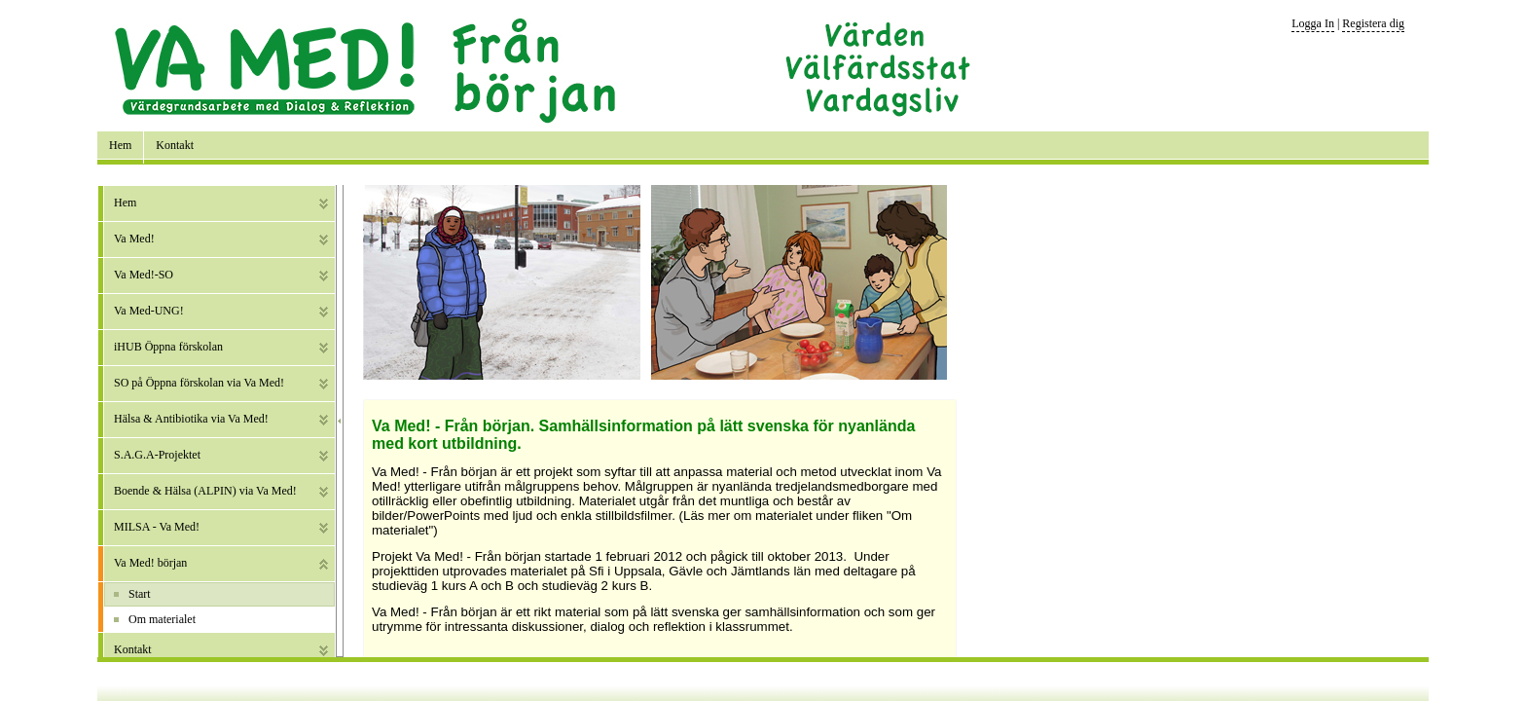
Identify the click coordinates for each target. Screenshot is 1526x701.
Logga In (1312, 23)
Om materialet (162, 619)
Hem (120, 145)
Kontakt (175, 145)
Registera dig (1373, 23)
